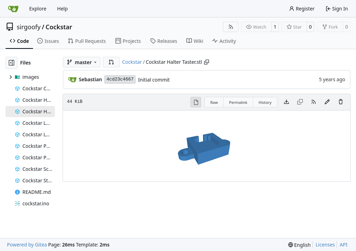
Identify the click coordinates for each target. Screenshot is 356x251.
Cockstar (59, 26)
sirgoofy (29, 26)
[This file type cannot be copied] (300, 102)
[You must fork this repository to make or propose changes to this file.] (327, 102)
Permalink (238, 102)
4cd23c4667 (120, 79)
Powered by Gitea (27, 244)
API (343, 244)
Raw (214, 102)
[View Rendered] (196, 102)
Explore (37, 8)
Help (62, 8)
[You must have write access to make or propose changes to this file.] (340, 102)
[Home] (13, 8)
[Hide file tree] (11, 63)
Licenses (325, 244)
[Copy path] (206, 62)
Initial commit (154, 79)
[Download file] (286, 102)
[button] (111, 62)
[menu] (299, 245)
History (265, 102)
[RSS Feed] (231, 27)
